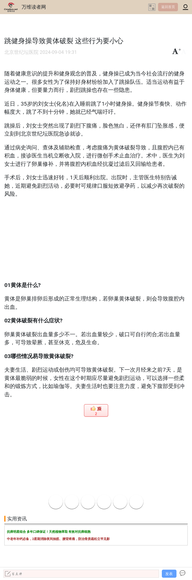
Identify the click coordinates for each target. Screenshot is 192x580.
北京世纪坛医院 (21, 52)
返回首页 (168, 7)
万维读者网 (34, 7)
